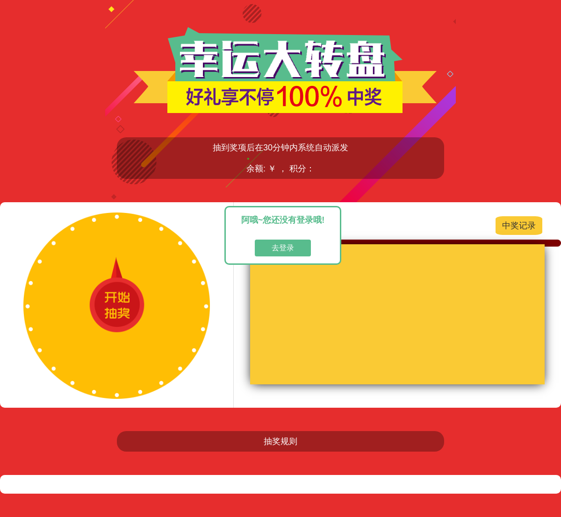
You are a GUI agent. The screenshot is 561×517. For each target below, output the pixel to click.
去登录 (283, 248)
